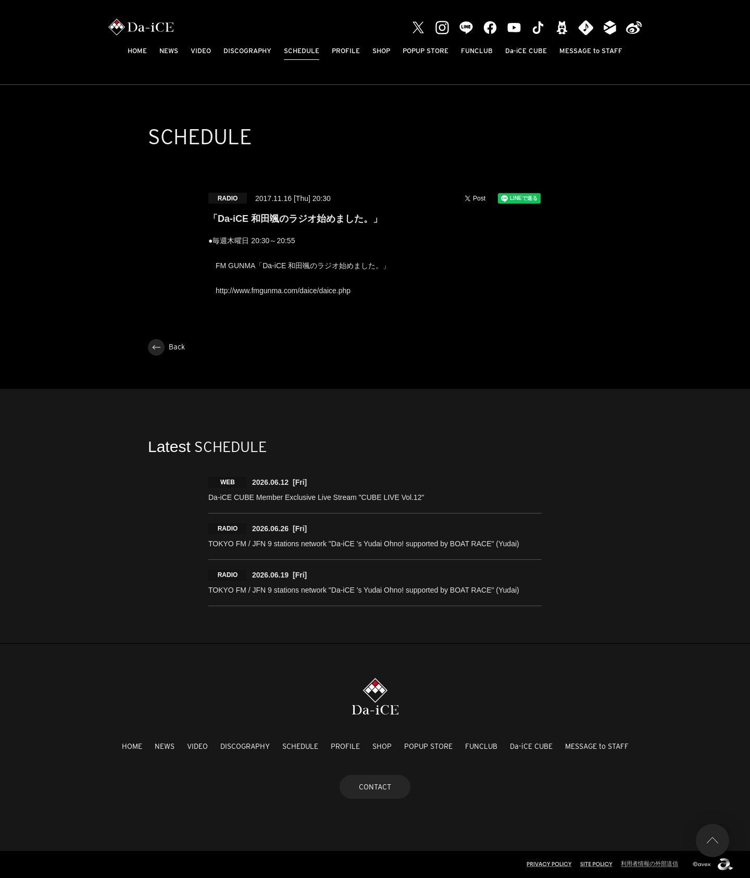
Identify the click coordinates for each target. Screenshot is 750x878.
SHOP (381, 51)
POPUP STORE (425, 51)
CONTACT (375, 787)
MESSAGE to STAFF (590, 51)
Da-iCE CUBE (526, 51)
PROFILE (346, 51)
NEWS (168, 51)
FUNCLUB (477, 51)
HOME (137, 51)
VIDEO (201, 51)
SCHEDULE (301, 51)
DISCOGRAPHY (247, 51)
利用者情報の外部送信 (649, 863)
